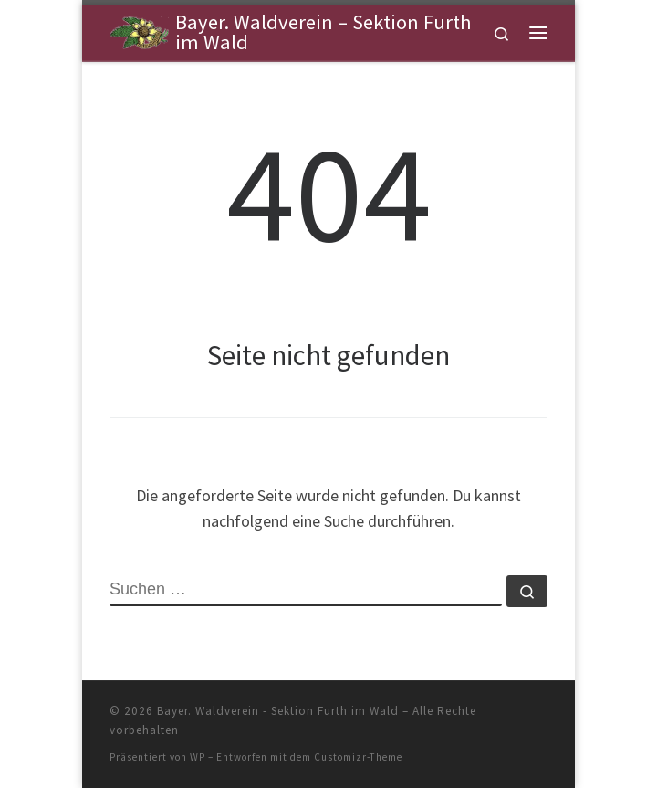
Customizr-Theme (358, 757)
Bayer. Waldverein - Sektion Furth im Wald (278, 711)
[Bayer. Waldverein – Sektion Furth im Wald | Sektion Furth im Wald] (139, 30)
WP (197, 757)
